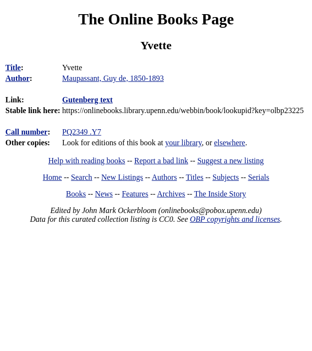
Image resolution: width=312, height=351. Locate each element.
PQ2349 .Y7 (81, 132)
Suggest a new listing (230, 160)
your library (183, 142)
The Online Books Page (156, 19)
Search (82, 177)
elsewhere (229, 142)
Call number (26, 132)
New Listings (122, 177)
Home (52, 177)
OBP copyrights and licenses (235, 219)
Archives (171, 194)
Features (135, 194)
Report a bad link (161, 160)
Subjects (226, 177)
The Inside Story (220, 194)
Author (17, 78)
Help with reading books (86, 160)
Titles (194, 177)
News (104, 194)
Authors (164, 177)
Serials (259, 177)
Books (76, 194)
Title (13, 67)
